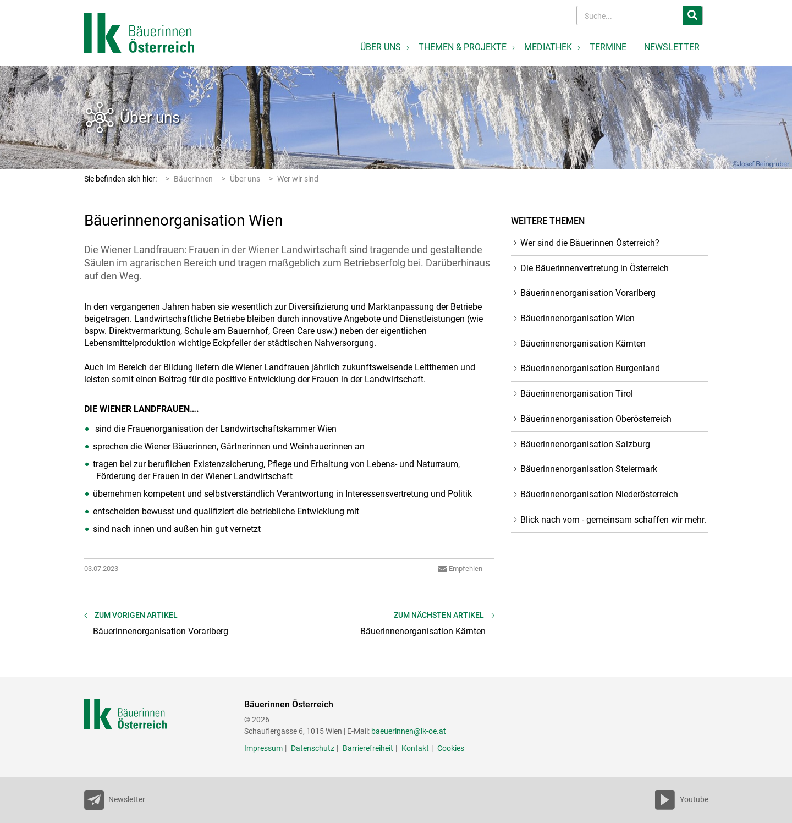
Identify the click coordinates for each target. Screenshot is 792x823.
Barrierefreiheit (368, 748)
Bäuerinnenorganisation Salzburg (585, 444)
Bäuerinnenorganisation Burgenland (590, 368)
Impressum (263, 748)
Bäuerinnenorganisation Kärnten (583, 343)
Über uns (150, 117)
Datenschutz (312, 748)
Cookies (450, 748)
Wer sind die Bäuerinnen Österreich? (589, 243)
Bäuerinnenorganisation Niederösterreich (599, 494)
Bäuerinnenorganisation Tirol (576, 393)
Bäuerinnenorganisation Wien (577, 318)
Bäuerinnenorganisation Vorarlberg (588, 293)
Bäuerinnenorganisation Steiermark (588, 469)
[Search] (630, 15)
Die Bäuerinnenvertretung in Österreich (594, 268)
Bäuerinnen (193, 178)
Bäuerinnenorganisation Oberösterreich (596, 419)
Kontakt (415, 748)
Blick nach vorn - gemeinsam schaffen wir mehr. (613, 519)
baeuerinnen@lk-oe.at (408, 731)
